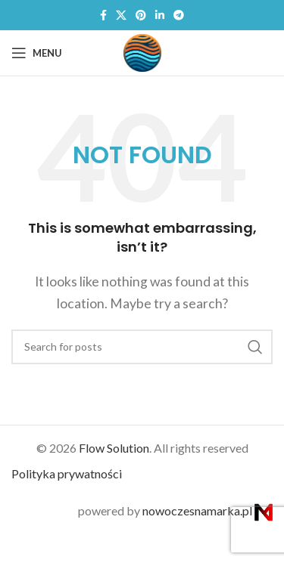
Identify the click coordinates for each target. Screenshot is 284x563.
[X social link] (121, 15)
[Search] (142, 346)
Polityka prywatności (66, 473)
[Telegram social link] (179, 15)
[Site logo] (142, 51)
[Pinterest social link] (141, 15)
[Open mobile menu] (37, 53)
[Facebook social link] (103, 15)
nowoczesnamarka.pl (207, 510)
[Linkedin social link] (160, 15)
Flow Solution (114, 448)
